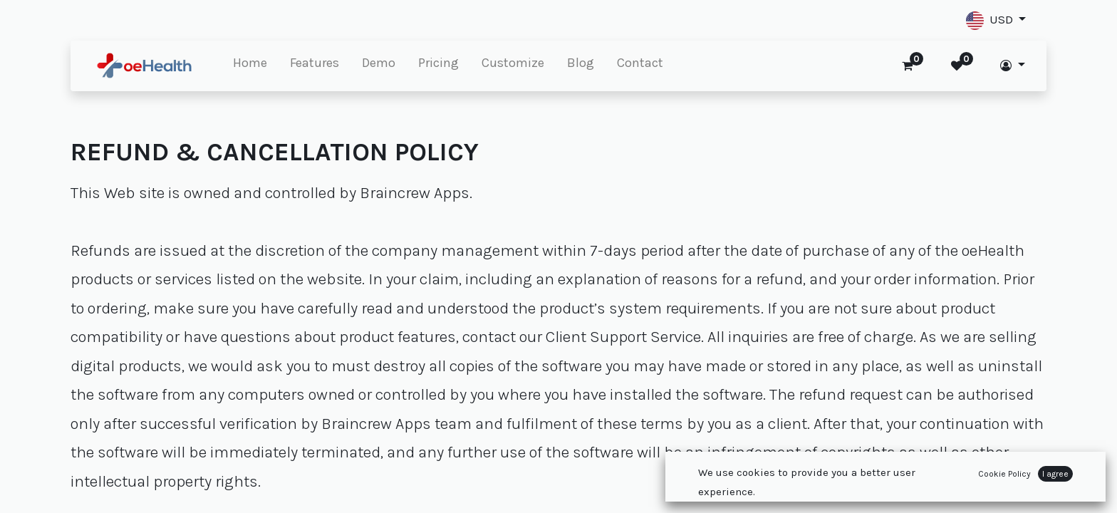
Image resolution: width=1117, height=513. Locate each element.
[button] (996, 20)
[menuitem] (250, 66)
